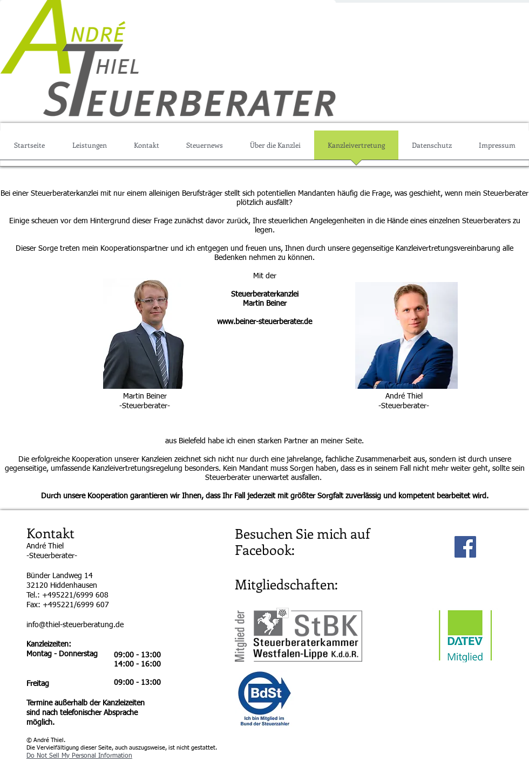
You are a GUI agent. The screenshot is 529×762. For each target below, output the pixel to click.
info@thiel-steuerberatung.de (75, 625)
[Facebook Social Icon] (465, 547)
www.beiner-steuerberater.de (264, 322)
